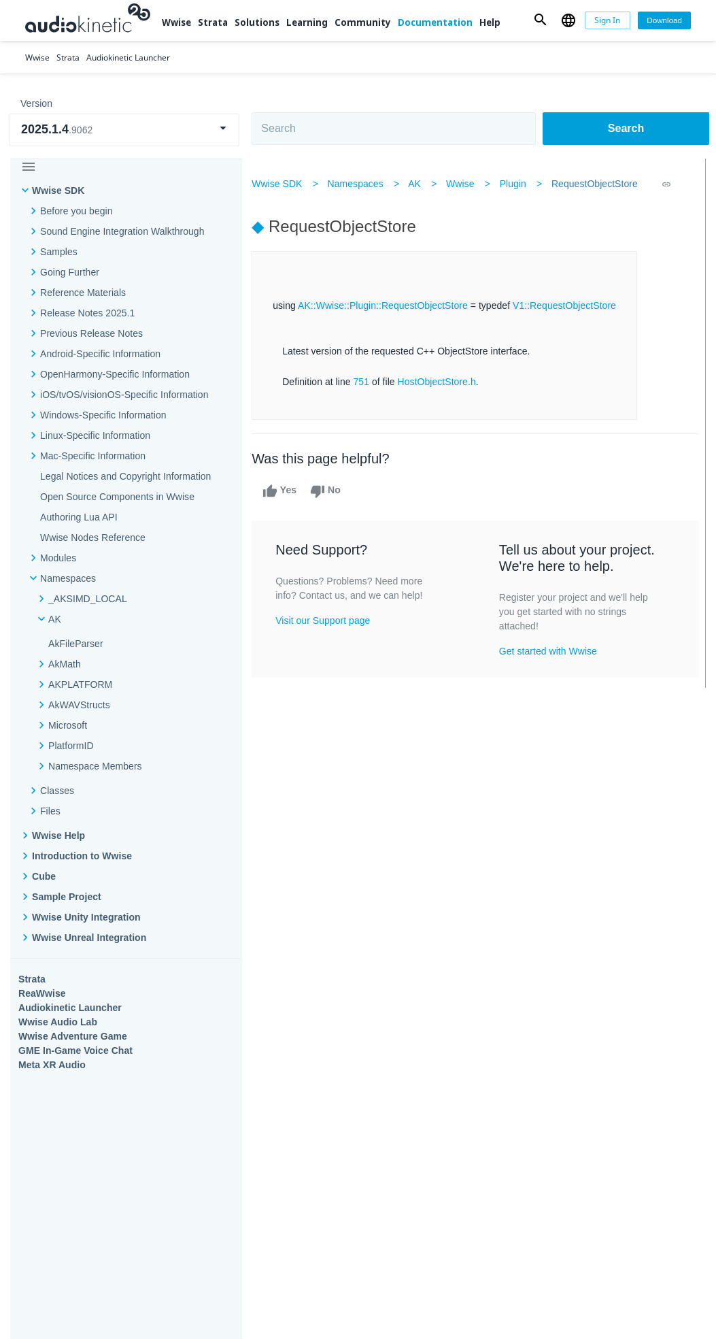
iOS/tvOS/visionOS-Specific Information (124, 394)
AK (420, 183)
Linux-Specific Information (95, 435)
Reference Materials (83, 292)
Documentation (435, 22)
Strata (213, 22)
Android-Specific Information (100, 353)
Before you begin (76, 210)
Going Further (69, 272)
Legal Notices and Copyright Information (125, 476)
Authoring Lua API (79, 517)
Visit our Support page (329, 620)
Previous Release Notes (91, 333)
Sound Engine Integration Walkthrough (122, 231)
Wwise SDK (58, 190)
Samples (59, 251)
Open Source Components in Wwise (117, 496)
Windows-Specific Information (103, 415)
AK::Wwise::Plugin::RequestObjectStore (389, 305)
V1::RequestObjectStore (570, 305)
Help (489, 22)
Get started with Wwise (549, 651)
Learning (307, 22)
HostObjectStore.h (442, 381)
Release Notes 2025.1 (87, 313)
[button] (540, 20)
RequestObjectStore (601, 183)
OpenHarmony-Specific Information (115, 374)
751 (367, 381)
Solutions (257, 22)
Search (626, 128)
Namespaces (361, 183)
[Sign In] (607, 21)
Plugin (518, 183)
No (331, 491)
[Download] (664, 21)
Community (363, 22)
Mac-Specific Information (93, 455)
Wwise (176, 22)
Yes (286, 491)
